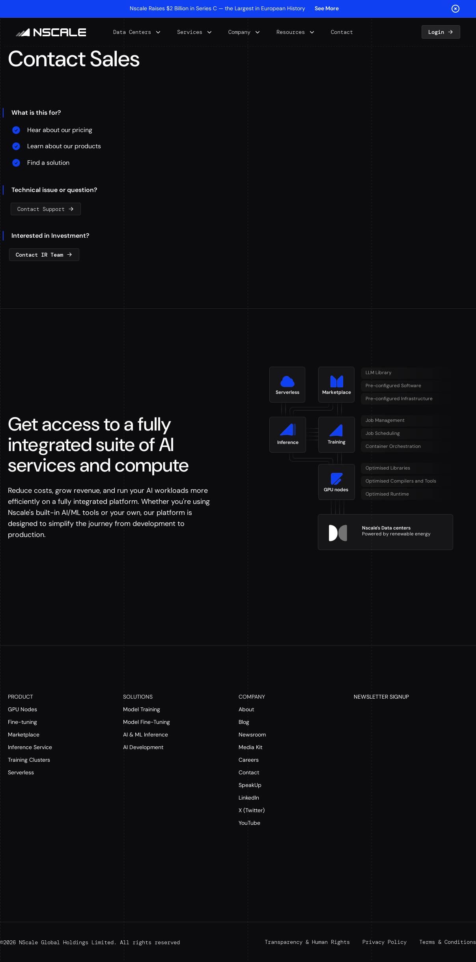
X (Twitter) (252, 810)
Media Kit (250, 747)
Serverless (21, 772)
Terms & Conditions (447, 942)
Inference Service (30, 747)
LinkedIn (249, 797)
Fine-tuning (22, 721)
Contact (249, 772)
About (246, 709)
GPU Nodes (22, 709)
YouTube (249, 822)
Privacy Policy (384, 942)
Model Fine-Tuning (146, 721)
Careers (249, 759)
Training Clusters (29, 759)
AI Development (143, 747)
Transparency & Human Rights (307, 942)
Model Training (141, 709)
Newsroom (252, 734)
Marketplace (23, 734)
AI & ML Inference (145, 734)
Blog (244, 721)
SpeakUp (250, 785)
